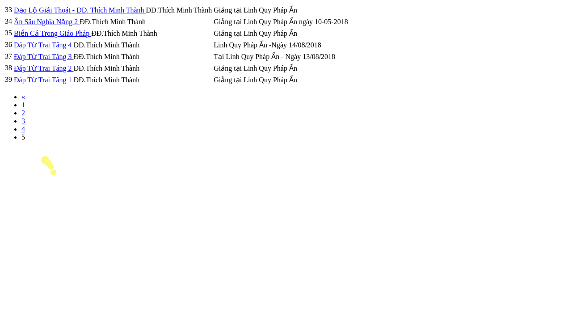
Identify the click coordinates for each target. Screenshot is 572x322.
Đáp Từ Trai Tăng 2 (44, 68)
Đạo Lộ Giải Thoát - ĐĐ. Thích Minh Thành (80, 10)
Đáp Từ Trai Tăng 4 (44, 45)
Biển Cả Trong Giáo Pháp (52, 33)
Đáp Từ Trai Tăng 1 (44, 80)
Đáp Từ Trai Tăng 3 (44, 56)
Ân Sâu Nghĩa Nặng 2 (47, 21)
